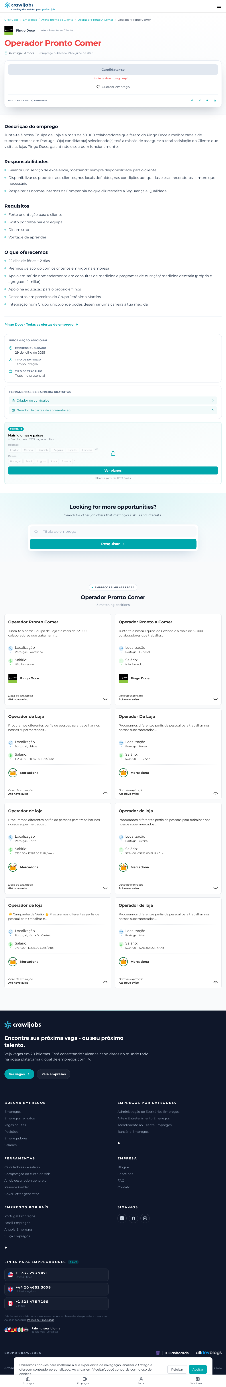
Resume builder (16, 1187)
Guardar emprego (113, 87)
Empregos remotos (19, 1118)
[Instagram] (145, 1218)
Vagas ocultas (15, 1125)
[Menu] (219, 6)
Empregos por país (26, 1207)
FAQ (121, 1181)
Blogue (123, 1167)
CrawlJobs (11, 19)
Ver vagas (19, 1074)
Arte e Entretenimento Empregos (144, 1118)
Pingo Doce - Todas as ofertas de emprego (41, 324)
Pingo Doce (25, 30)
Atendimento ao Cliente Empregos (145, 1125)
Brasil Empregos (17, 1223)
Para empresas (53, 1074)
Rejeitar (177, 1369)
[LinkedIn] (122, 1218)
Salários (10, 1145)
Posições (11, 1132)
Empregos (30, 19)
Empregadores (16, 1138)
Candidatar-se (113, 70)
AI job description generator (26, 1181)
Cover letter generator (21, 1194)
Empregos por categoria (147, 1103)
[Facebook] (133, 1218)
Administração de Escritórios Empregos (148, 1112)
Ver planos (113, 470)
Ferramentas (19, 1158)
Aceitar (197, 1369)
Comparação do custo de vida (27, 1174)
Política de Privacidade (40, 1319)
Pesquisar (113, 544)
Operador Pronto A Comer (95, 19)
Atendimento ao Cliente (57, 19)
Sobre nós (125, 1174)
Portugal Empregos (19, 1216)
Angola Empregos (18, 1229)
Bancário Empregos (133, 1132)
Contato (124, 1187)
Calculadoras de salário (22, 1167)
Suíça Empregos (17, 1236)
